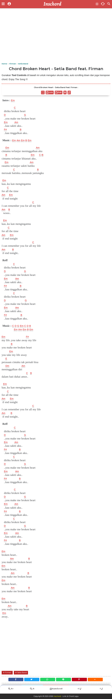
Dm (7, 366)
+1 (79, 689)
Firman (8, 672)
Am (17, 122)
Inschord (57, 696)
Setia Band (23, 672)
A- (32, 690)
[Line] (64, 680)
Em (13, 100)
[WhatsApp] (47, 680)
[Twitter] (30, 680)
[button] (98, 680)
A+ (11, 690)
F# (5, 129)
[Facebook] (13, 680)
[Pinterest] (81, 680)
